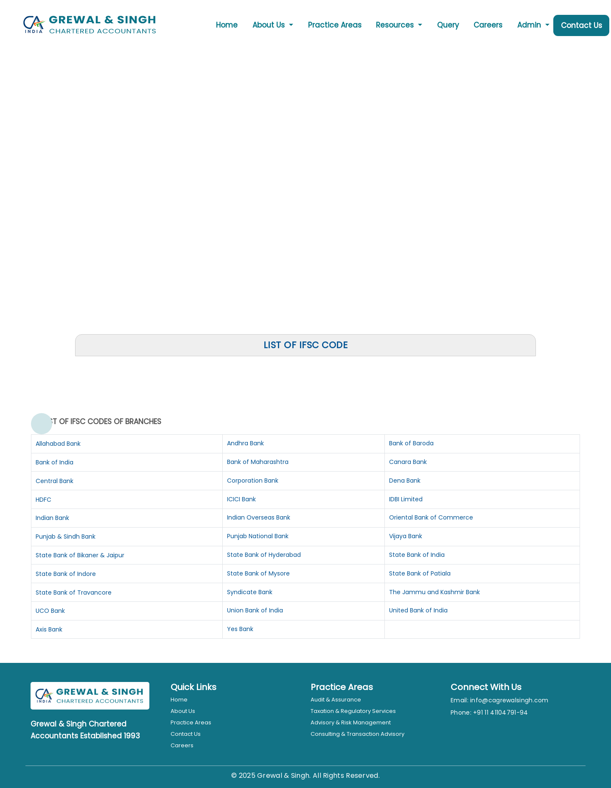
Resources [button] (396, 25)
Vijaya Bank (405, 536)
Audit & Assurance (336, 700)
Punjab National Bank (258, 536)
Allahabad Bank (58, 443)
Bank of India (54, 462)
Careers (488, 25)
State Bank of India (417, 554)
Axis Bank (49, 629)
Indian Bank (52, 518)
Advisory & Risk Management (351, 722)
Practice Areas (335, 25)
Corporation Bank (252, 480)
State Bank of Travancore (74, 592)
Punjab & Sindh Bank (65, 536)
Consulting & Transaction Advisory (357, 734)
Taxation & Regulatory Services (353, 711)
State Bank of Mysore (258, 573)
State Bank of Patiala (420, 573)
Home (227, 25)
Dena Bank (404, 480)
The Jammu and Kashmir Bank (434, 592)
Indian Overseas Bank (258, 517)
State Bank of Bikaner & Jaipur (80, 555)
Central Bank (54, 481)
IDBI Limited (406, 499)
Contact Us (581, 25)
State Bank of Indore (66, 574)
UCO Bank (50, 610)
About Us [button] (269, 25)
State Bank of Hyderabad (264, 554)
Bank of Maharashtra (258, 462)
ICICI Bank (241, 499)
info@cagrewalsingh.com (509, 700)
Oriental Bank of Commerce (431, 517)
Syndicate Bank (249, 592)
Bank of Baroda (411, 443)
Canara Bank (408, 462)
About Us (183, 711)
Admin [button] (530, 25)
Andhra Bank (245, 443)
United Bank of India (418, 610)
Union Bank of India (255, 610)
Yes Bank (240, 629)
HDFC (43, 499)
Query (448, 25)
